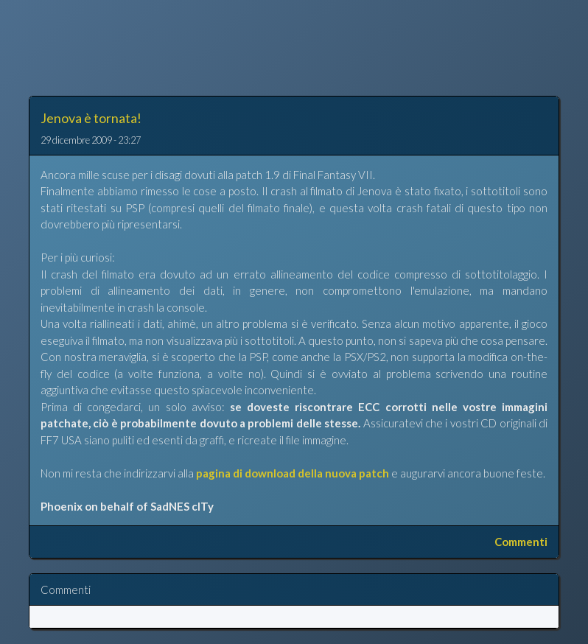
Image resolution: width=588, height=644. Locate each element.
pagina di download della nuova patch (292, 473)
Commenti (520, 541)
